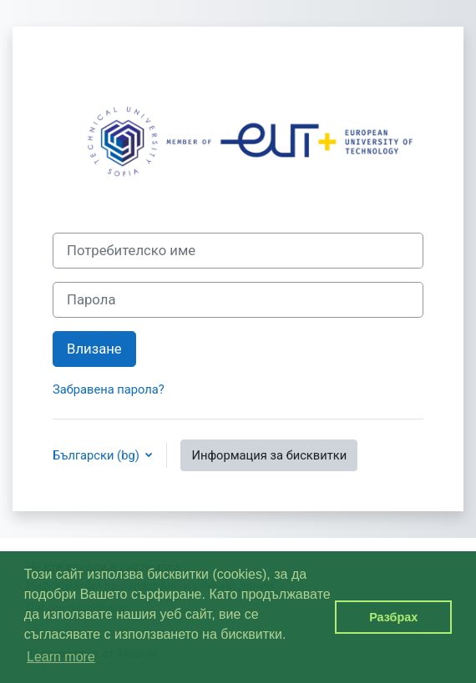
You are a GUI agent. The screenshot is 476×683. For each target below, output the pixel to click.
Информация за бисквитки (269, 455)
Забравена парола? (109, 389)
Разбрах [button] (393, 617)
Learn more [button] (61, 657)
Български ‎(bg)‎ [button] (97, 455)
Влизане (94, 349)
